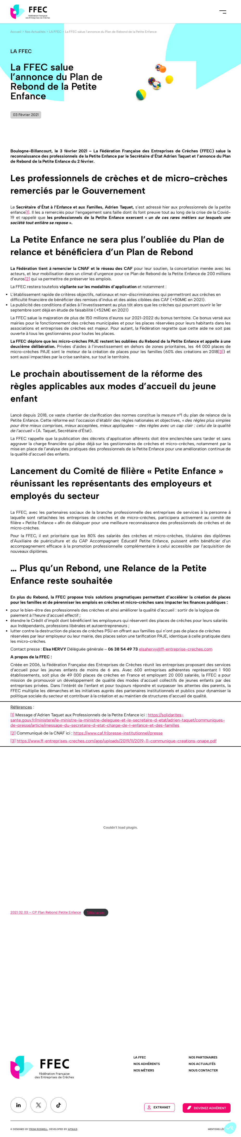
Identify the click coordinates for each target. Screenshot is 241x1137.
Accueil (15, 32)
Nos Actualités (35, 32)
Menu (223, 12)
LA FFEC (55, 32)
